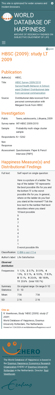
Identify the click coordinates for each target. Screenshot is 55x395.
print (50, 49)
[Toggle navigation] (3, 42)
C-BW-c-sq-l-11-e (26, 252)
